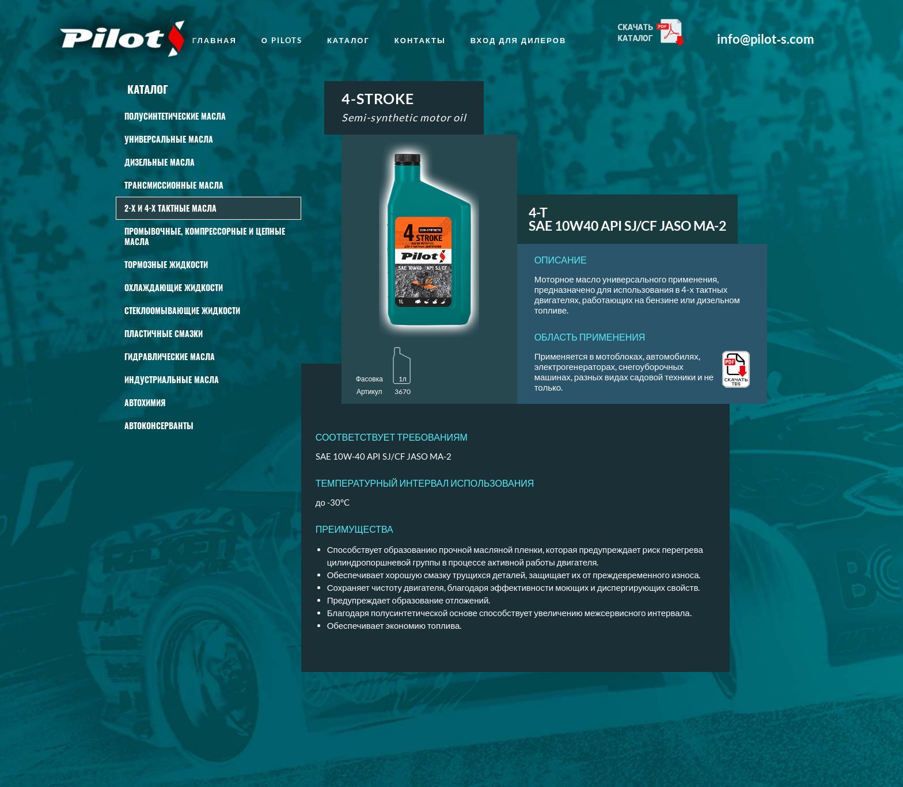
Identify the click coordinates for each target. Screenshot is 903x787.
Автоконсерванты (158, 425)
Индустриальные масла (171, 379)
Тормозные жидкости (166, 264)
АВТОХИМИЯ (144, 402)
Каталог (348, 40)
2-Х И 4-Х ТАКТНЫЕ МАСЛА (170, 208)
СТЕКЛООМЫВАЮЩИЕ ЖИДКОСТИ (182, 310)
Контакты (420, 40)
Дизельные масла (159, 162)
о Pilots (281, 40)
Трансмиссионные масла (173, 185)
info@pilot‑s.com (765, 39)
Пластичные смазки (163, 333)
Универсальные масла (168, 139)
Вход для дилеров (519, 40)
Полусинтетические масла (175, 116)
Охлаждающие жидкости (173, 287)
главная (214, 40)
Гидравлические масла (169, 356)
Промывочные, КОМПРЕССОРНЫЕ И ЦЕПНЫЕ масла (204, 236)
